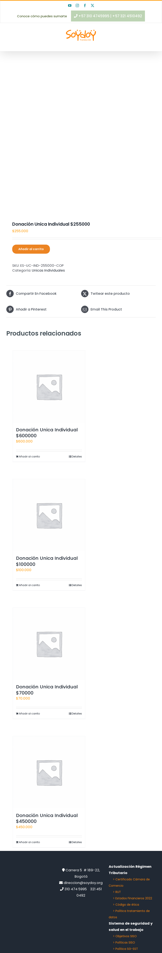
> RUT (117, 892)
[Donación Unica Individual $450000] (49, 772)
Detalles (77, 456)
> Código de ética (126, 904)
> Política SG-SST (125, 949)
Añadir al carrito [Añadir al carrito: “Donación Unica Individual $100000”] (29, 585)
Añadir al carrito (31, 249)
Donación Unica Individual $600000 (47, 433)
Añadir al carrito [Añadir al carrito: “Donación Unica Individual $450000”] (29, 842)
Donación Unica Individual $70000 (47, 690)
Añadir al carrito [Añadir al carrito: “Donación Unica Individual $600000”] (29, 456)
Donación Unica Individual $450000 (47, 818)
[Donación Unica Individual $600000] (49, 387)
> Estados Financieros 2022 (132, 898)
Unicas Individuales (48, 270)
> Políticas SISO (124, 942)
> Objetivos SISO (125, 936)
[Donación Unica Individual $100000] (49, 515)
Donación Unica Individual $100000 (47, 561)
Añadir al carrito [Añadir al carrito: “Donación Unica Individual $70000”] (29, 713)
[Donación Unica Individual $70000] (49, 644)
